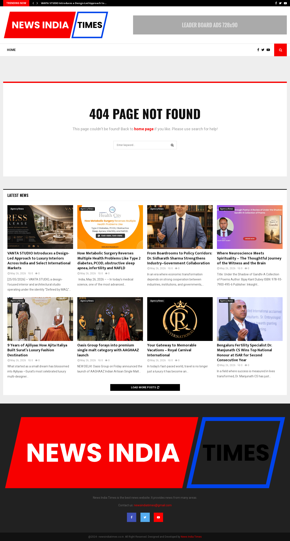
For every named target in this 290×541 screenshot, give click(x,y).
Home (11, 50)
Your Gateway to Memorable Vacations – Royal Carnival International (171, 350)
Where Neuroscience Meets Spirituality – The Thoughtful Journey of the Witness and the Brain (249, 258)
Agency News (17, 209)
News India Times (191, 536)
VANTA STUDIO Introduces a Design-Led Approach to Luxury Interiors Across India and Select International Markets (39, 260)
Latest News (17, 195)
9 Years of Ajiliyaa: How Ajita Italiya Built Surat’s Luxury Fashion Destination (37, 350)
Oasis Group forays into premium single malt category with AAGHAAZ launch (108, 350)
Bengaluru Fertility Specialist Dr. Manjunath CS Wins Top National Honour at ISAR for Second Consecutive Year (244, 352)
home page (144, 129)
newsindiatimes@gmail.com (153, 505)
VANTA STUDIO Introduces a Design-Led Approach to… (73, 3)
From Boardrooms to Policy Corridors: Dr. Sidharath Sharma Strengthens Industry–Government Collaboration (179, 258)
